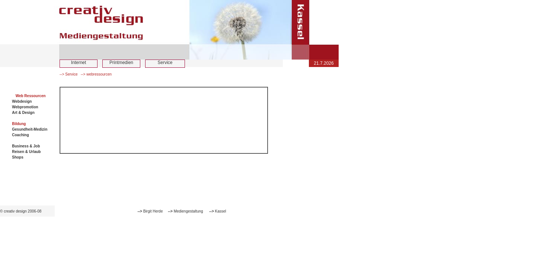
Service (164, 62)
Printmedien (121, 62)
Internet (78, 62)
